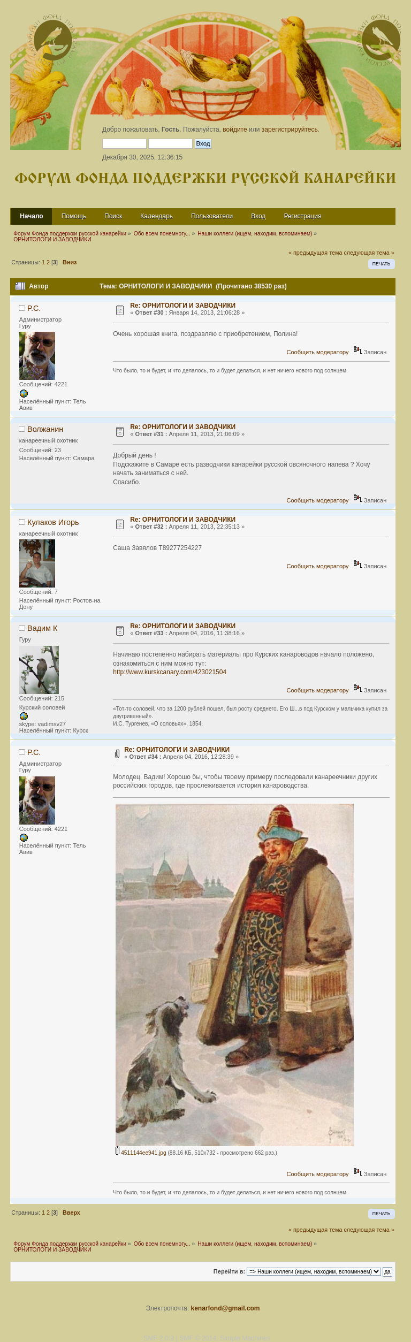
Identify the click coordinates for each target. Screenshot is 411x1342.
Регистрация (302, 216)
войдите (235, 129)
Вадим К (42, 628)
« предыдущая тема (315, 252)
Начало (31, 216)
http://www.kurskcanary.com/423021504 (169, 672)
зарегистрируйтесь (290, 129)
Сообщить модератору (318, 352)
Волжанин (45, 429)
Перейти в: (229, 1271)
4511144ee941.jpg (141, 1153)
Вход (258, 216)
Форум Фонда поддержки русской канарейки (205, 179)
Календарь (156, 216)
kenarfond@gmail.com (225, 1308)
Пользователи (212, 216)
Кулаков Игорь (53, 522)
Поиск (113, 216)
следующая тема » (369, 252)
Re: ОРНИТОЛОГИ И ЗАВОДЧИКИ (182, 305)
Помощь (74, 216)
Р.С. (34, 308)
